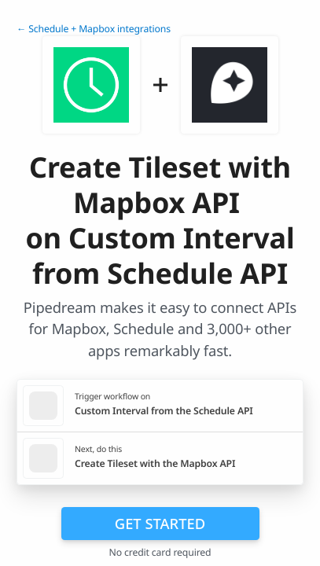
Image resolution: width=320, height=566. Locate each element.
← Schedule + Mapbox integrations (94, 28)
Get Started (160, 523)
